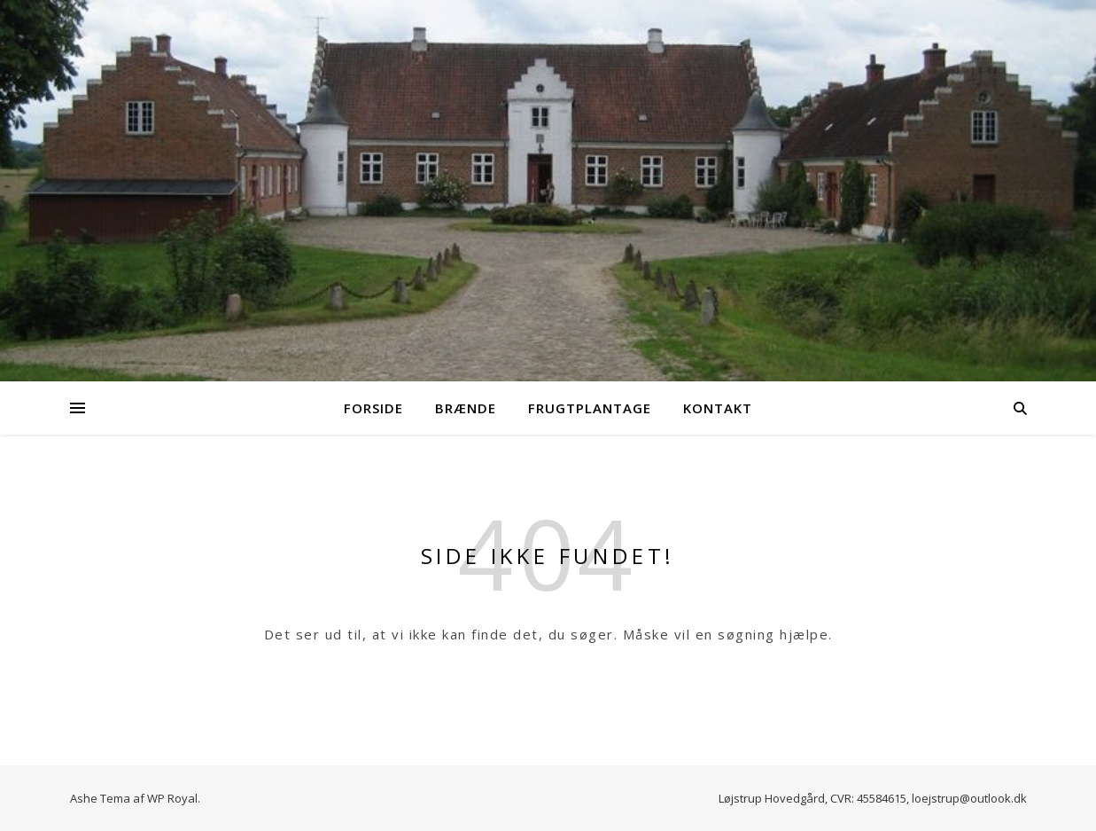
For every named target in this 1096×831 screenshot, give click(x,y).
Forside (373, 408)
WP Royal (172, 798)
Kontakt (717, 408)
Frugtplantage (589, 408)
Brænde (465, 408)
